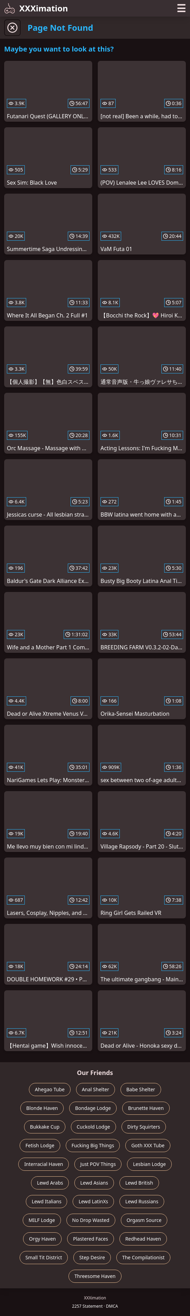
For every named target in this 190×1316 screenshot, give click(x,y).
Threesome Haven (94, 1276)
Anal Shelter (95, 1089)
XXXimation (36, 8)
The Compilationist (143, 1257)
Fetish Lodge (39, 1145)
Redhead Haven (143, 1238)
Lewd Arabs (50, 1182)
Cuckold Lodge (93, 1126)
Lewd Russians (141, 1201)
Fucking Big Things (93, 1145)
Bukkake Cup (45, 1126)
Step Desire (92, 1257)
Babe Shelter (140, 1089)
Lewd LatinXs (93, 1201)
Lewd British (139, 1182)
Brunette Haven (146, 1108)
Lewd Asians (94, 1182)
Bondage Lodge (93, 1108)
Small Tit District (43, 1257)
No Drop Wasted (90, 1220)
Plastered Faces (90, 1238)
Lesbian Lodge (149, 1164)
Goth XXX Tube (148, 1145)
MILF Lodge (42, 1220)
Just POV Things (98, 1164)
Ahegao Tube (49, 1089)
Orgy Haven (42, 1238)
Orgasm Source (144, 1220)
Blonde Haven (42, 1108)
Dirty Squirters (143, 1126)
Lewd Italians (46, 1201)
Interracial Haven (43, 1164)
